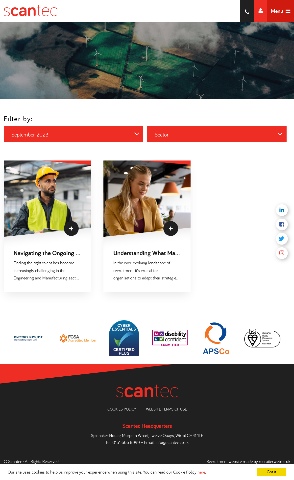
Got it (271, 472)
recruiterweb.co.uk (274, 461)
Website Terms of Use (166, 409)
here (201, 472)
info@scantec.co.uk (172, 442)
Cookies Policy (121, 409)
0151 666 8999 (126, 442)
